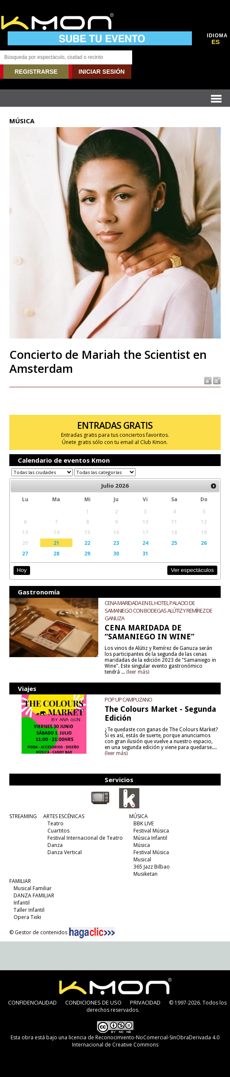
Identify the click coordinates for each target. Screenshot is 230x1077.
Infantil (22, 902)
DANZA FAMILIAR (34, 895)
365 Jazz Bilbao (151, 866)
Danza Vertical (64, 852)
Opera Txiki (27, 917)
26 (204, 542)
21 (56, 542)
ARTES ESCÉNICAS (63, 816)
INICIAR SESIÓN (102, 71)
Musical (142, 859)
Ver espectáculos (192, 570)
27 (25, 553)
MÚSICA (138, 816)
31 (145, 553)
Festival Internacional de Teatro (85, 837)
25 (174, 542)
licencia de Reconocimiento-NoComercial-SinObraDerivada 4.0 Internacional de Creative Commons (144, 1041)
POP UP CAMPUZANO (128, 699)
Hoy (22, 570)
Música (141, 845)
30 (116, 553)
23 (116, 542)
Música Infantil (150, 837)
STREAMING (23, 816)
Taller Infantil (29, 909)
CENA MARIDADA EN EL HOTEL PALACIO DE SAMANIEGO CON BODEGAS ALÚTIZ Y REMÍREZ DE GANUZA (158, 610)
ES (215, 42)
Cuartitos (58, 830)
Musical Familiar (33, 888)
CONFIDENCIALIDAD (32, 1002)
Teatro (55, 823)
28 (56, 553)
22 (87, 542)
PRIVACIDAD (145, 1002)
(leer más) (137, 672)
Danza (55, 845)
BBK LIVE (143, 823)
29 (87, 553)
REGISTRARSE (35, 71)
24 (145, 542)
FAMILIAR (20, 881)
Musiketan (145, 873)
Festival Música (151, 830)
